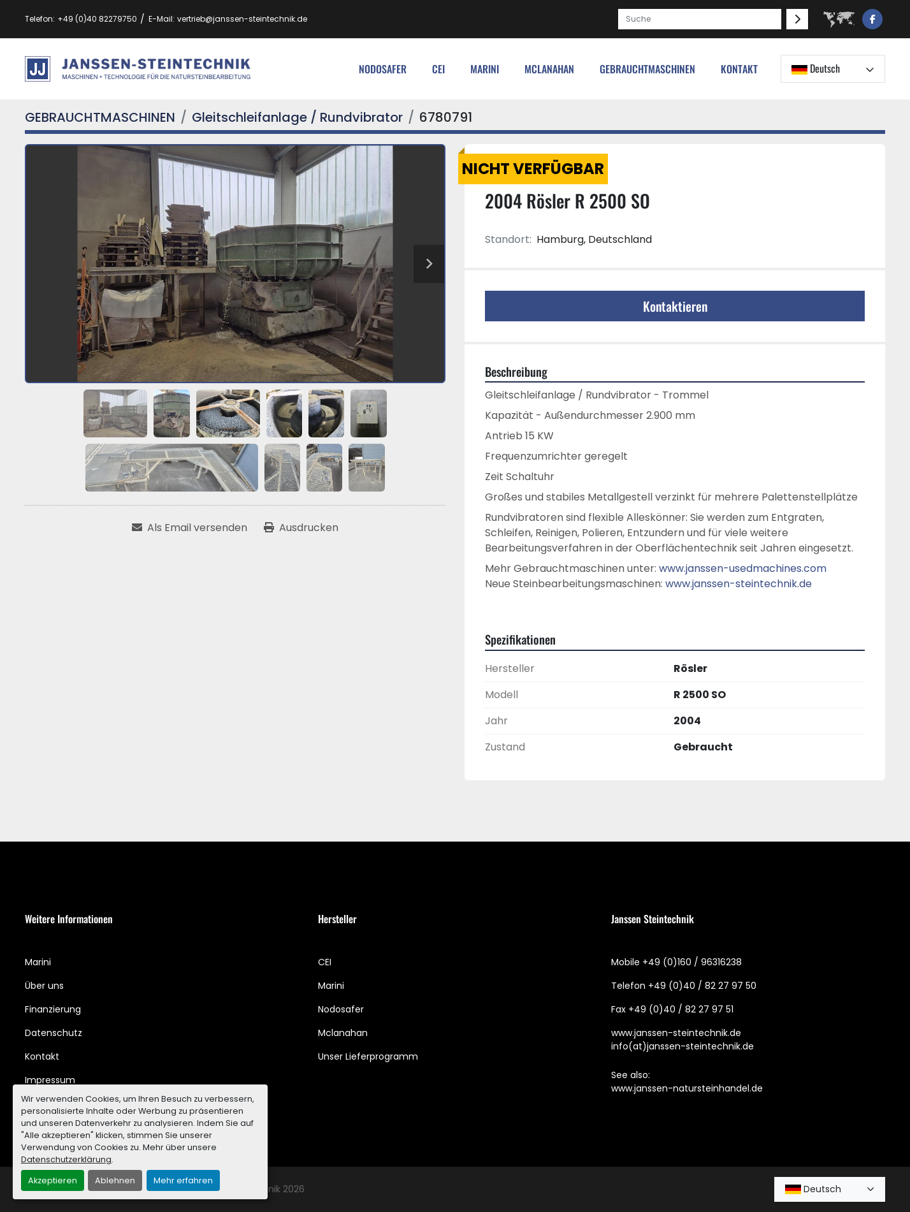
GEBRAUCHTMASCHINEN (647, 69)
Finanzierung (53, 1009)
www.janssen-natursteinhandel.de (687, 1088)
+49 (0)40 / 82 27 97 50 (702, 985)
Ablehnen (115, 1180)
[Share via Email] (190, 528)
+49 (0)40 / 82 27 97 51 (680, 1009)
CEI (324, 962)
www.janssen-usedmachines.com (743, 568)
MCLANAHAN (549, 69)
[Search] (699, 19)
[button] (647, 68)
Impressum (50, 1080)
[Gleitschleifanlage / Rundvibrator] (297, 117)
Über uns (44, 985)
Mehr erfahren (183, 1180)
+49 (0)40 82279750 (97, 18)
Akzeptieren (52, 1180)
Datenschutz (53, 1032)
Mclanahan (343, 1032)
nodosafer (383, 69)
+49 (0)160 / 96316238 (692, 962)
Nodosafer (341, 1009)
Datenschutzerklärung (66, 1159)
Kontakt (739, 69)
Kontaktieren (675, 306)
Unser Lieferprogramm (368, 1056)
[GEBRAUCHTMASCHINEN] (100, 117)
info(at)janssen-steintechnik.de (682, 1046)
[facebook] (872, 19)
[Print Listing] (301, 528)
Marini (484, 69)
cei (438, 69)
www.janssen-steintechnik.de (738, 583)
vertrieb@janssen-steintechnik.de (242, 18)
